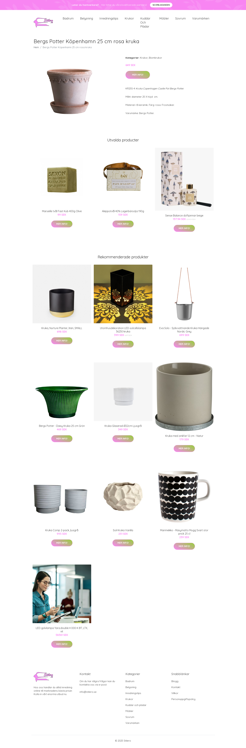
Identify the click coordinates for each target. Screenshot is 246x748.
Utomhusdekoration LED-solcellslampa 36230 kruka (123, 331)
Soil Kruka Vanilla (123, 531)
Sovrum (180, 19)
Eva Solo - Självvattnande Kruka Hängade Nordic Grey (184, 331)
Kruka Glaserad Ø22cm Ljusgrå (123, 427)
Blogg (174, 683)
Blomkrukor (155, 59)
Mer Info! (137, 76)
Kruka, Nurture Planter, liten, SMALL (61, 329)
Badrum (68, 19)
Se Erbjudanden (161, 5)
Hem (36, 49)
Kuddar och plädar (145, 23)
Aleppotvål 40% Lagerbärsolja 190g (123, 213)
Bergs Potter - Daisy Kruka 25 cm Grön (62, 427)
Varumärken (200, 19)
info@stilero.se (88, 693)
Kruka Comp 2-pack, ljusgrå (61, 531)
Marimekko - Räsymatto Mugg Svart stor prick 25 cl (184, 533)
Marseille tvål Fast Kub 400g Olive (62, 213)
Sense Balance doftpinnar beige (184, 217)
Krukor (129, 19)
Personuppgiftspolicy (183, 700)
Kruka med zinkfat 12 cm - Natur (184, 437)
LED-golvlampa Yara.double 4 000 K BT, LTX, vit (62, 631)
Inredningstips (108, 19)
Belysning (86, 19)
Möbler (164, 19)
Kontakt (175, 688)
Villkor (174, 694)
